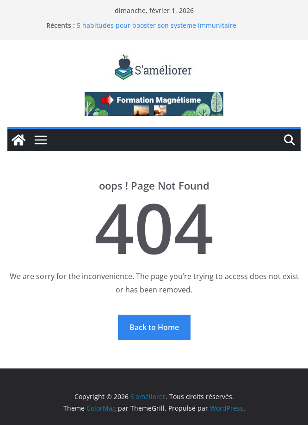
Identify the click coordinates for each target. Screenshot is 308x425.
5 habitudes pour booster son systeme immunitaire (156, 25)
